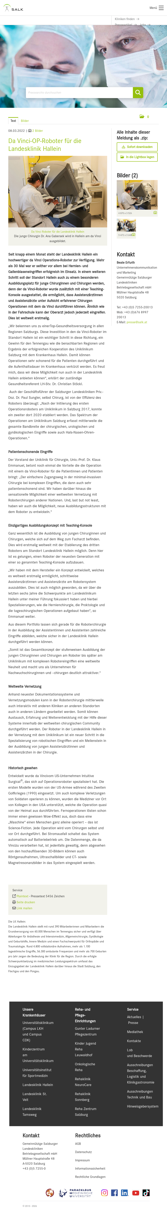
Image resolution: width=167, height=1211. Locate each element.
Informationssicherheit (90, 1168)
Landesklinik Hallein (38, 1085)
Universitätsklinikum (38, 1023)
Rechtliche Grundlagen (90, 1177)
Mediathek (135, 1032)
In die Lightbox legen (137, 157)
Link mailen (24, 908)
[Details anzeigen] (154, 212)
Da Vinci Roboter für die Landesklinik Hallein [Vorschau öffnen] (57, 231)
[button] (144, 117)
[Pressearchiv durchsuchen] (84, 92)
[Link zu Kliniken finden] (127, 19)
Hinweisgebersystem (143, 1106)
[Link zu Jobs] (145, 24)
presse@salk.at (137, 322)
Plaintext (22, 896)
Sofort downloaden (137, 147)
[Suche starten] (138, 92)
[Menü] (157, 7)
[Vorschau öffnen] (57, 191)
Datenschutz (83, 1152)
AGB (78, 1144)
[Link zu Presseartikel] (126, 24)
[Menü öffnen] (154, 116)
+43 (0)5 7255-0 (34, 1168)
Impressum (82, 1160)
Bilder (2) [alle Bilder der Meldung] (127, 175)
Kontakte (134, 1041)
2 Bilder (37, 131)
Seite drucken (26, 902)
